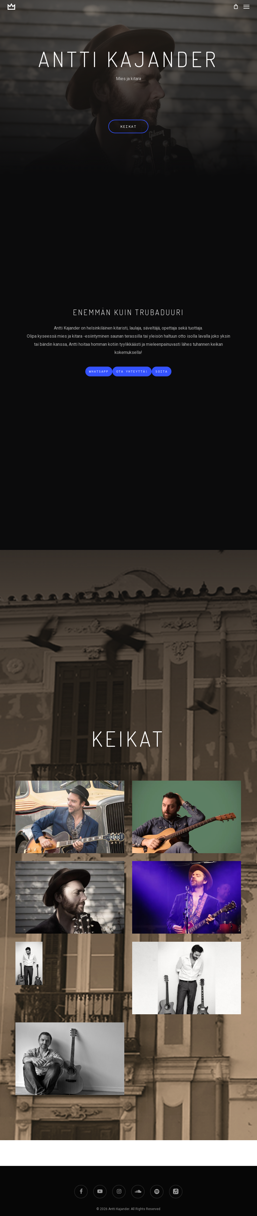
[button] (246, 6)
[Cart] (235, 6)
